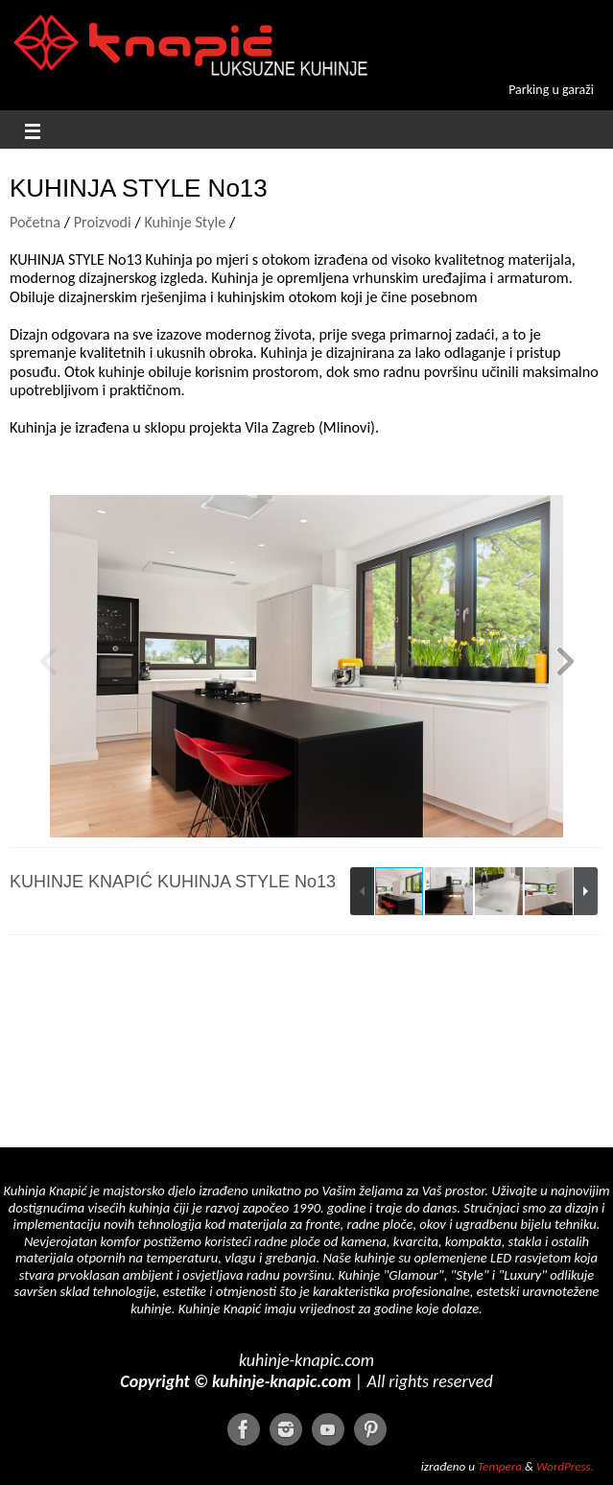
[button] (565, 666)
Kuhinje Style (186, 222)
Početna (35, 222)
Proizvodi (102, 222)
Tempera (500, 1466)
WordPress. (565, 1466)
